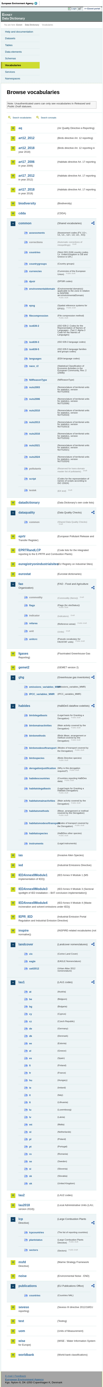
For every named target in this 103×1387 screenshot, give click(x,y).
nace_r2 (33, 366)
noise (22, 1276)
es (30, 1058)
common (24, 223)
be (30, 999)
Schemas (10, 58)
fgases (23, 653)
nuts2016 (34, 433)
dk (30, 1036)
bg (30, 1006)
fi (30, 1065)
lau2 (21, 1195)
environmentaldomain (42, 288)
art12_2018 (26, 148)
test (21, 1321)
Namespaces (12, 78)
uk (30, 1183)
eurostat (24, 574)
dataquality (26, 512)
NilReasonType (38, 379)
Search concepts (48, 117)
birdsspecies (36, 758)
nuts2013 (34, 422)
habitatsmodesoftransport (43, 823)
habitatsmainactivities (42, 800)
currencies (35, 271)
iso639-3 (34, 342)
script (32, 478)
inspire (23, 930)
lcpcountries (36, 1232)
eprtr (21, 536)
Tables (9, 45)
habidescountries (39, 778)
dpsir (32, 281)
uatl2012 (34, 968)
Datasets (10, 38)
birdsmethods (37, 735)
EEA (21, 3)
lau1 (21, 982)
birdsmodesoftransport (43, 747)
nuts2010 (34, 410)
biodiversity (27, 203)
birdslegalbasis (38, 715)
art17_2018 (26, 189)
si (30, 1168)
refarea (33, 623)
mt (30, 1124)
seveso (23, 1307)
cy (30, 1014)
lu (30, 1109)
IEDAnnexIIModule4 (32, 902)
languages (35, 358)
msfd (22, 1262)
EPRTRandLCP (29, 550)
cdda (22, 213)
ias (20, 855)
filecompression (38, 315)
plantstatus (35, 1239)
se (30, 1161)
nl (30, 1132)
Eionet (19, 25)
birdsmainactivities (40, 725)
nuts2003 (34, 387)
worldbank (26, 1354)
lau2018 (24, 1205)
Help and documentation (19, 31)
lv (30, 1117)
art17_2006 (26, 161)
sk (30, 1176)
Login (74, 8)
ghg (21, 677)
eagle (32, 961)
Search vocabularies (22, 117)
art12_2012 (26, 138)
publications (27, 1286)
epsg (32, 305)
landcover (25, 944)
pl (30, 1139)
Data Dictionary (32, 25)
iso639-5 (34, 349)
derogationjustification (42, 768)
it (30, 1095)
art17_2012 (26, 175)
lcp (20, 1219)
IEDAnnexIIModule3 (32, 889)
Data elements (13, 51)
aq (20, 128)
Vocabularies (13, 65)
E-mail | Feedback (15, 1376)
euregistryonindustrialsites (37, 564)
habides (24, 705)
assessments (37, 232)
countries (34, 252)
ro (30, 1154)
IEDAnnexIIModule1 (32, 875)
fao (20, 584)
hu (30, 1080)
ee (30, 1043)
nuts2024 (34, 456)
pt (30, 1146)
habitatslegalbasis (40, 788)
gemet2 (23, 667)
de (30, 1028)
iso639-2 (34, 325)
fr (30, 1072)
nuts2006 (34, 399)
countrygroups (38, 263)
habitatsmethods (39, 810)
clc (31, 953)
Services (10, 71)
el (30, 1050)
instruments (36, 843)
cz (30, 1021)
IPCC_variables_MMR (42, 694)
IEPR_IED (25, 916)
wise (21, 1341)
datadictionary (29, 502)
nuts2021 (34, 445)
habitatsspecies (38, 833)
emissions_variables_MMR (43, 686)
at (30, 991)
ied (20, 865)
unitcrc (33, 639)
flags (32, 605)
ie (30, 1087)
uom (21, 1331)
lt (30, 1102)
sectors (33, 1250)
